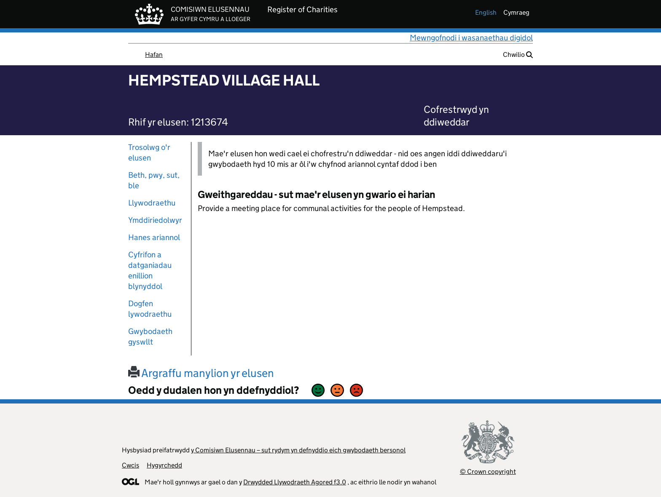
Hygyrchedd (164, 465)
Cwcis (130, 465)
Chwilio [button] (518, 55)
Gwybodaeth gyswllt (150, 336)
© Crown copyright (488, 472)
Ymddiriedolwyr (155, 220)
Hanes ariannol (154, 237)
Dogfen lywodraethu (150, 309)
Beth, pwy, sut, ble (154, 180)
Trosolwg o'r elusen (149, 152)
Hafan (154, 55)
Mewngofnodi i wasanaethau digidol (471, 38)
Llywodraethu (151, 203)
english (486, 12)
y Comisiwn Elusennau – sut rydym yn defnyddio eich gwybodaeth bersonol (298, 450)
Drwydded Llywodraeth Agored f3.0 (294, 482)
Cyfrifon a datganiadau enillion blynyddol (150, 270)
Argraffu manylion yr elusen (201, 373)
